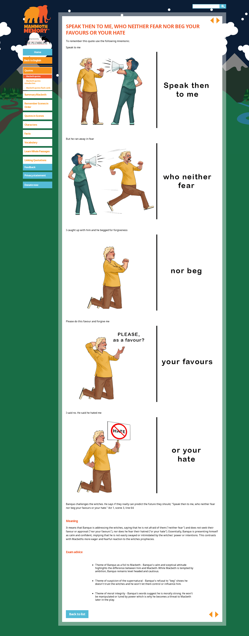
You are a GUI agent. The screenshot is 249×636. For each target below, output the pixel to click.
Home (37, 52)
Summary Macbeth (35, 94)
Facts (27, 133)
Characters (30, 124)
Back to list (77, 614)
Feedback (29, 167)
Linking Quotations (35, 160)
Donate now (31, 185)
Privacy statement (35, 175)
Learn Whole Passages (37, 151)
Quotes (28, 70)
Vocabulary (30, 142)
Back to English (32, 60)
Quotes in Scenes (34, 116)
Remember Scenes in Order (36, 105)
